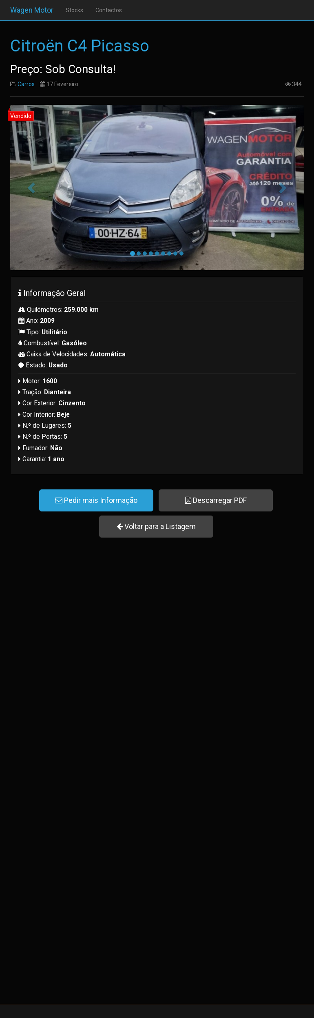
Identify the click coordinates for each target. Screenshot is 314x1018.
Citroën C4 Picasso (79, 46)
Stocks (74, 10)
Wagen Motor (31, 10)
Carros (26, 84)
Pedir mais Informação (96, 500)
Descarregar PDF (216, 500)
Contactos (108, 10)
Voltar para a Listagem (156, 526)
